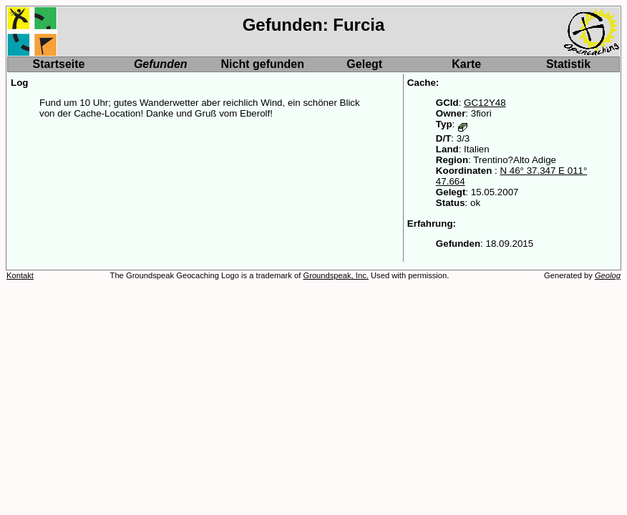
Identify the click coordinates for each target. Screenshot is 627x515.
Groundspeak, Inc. (335, 275)
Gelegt (364, 64)
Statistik (568, 64)
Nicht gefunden (262, 64)
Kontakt (20, 275)
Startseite (59, 64)
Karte (466, 64)
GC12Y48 (485, 102)
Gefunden (161, 64)
